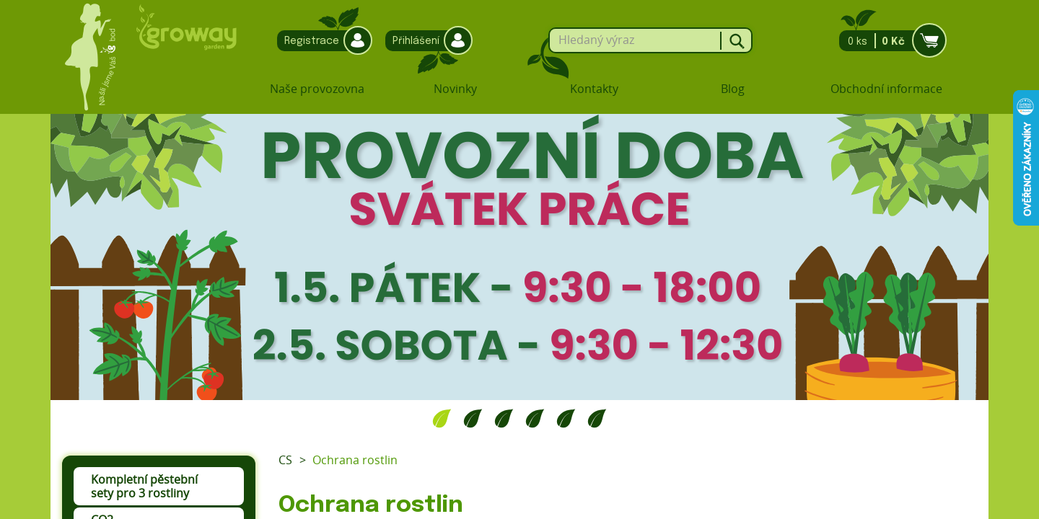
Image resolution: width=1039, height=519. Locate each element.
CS (285, 460)
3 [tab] (504, 418)
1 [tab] (441, 418)
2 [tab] (472, 418)
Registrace (321, 40)
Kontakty (594, 89)
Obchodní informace (886, 89)
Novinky (455, 89)
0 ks (888, 40)
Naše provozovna (317, 89)
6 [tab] (597, 418)
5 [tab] (566, 418)
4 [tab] (535, 418)
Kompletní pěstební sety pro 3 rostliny (144, 486)
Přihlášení (425, 40)
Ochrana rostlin (355, 460)
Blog (733, 89)
